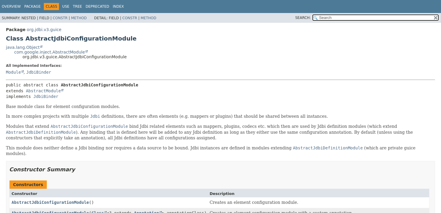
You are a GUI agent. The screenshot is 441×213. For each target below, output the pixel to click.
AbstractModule (43, 90)
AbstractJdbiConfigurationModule (50, 202)
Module (13, 72)
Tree (77, 6)
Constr (60, 18)
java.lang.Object (23, 47)
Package (32, 6)
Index (118, 6)
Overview (11, 6)
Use (65, 6)
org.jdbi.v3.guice (44, 29)
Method (79, 18)
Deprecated (97, 6)
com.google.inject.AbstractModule (49, 52)
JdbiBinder (38, 72)
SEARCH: (303, 18)
